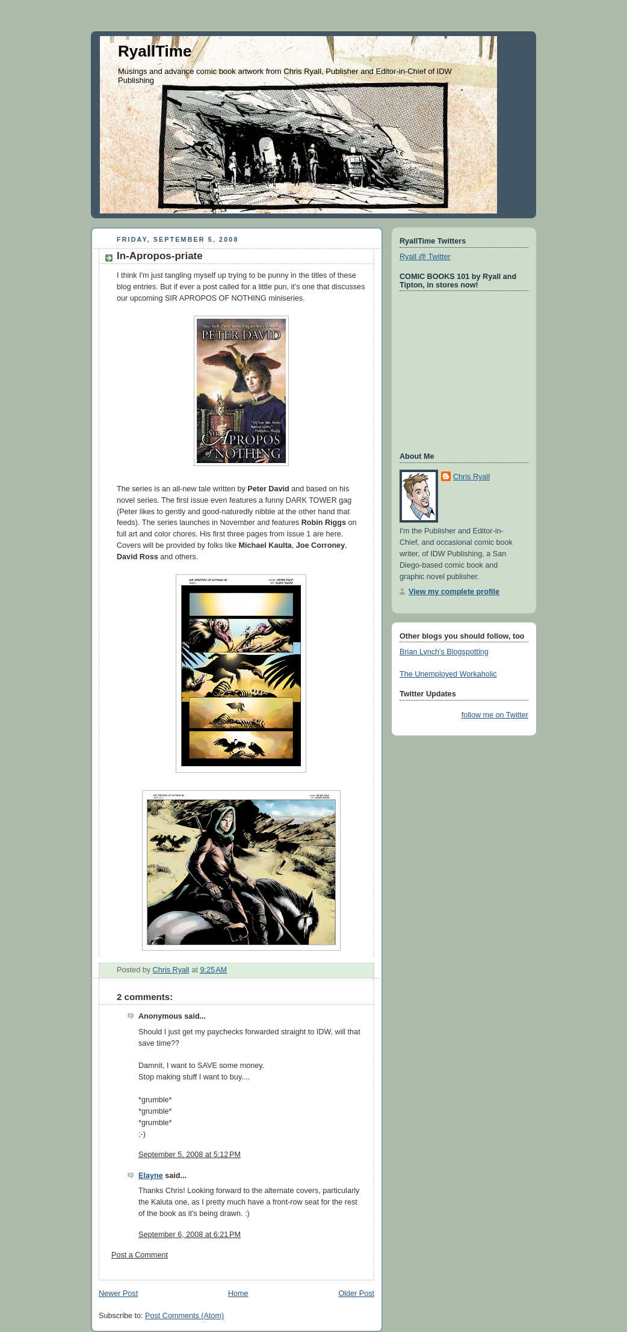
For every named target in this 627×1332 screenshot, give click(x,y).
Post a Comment (139, 1255)
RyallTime (154, 51)
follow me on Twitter (495, 715)
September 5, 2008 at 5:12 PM (189, 1154)
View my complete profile (454, 592)
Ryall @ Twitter (425, 257)
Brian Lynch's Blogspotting (444, 652)
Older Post (356, 1293)
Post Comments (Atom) (184, 1316)
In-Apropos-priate (160, 256)
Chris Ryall (471, 477)
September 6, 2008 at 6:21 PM (189, 1234)
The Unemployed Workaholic (448, 674)
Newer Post (118, 1293)
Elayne (150, 1175)
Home (238, 1293)
